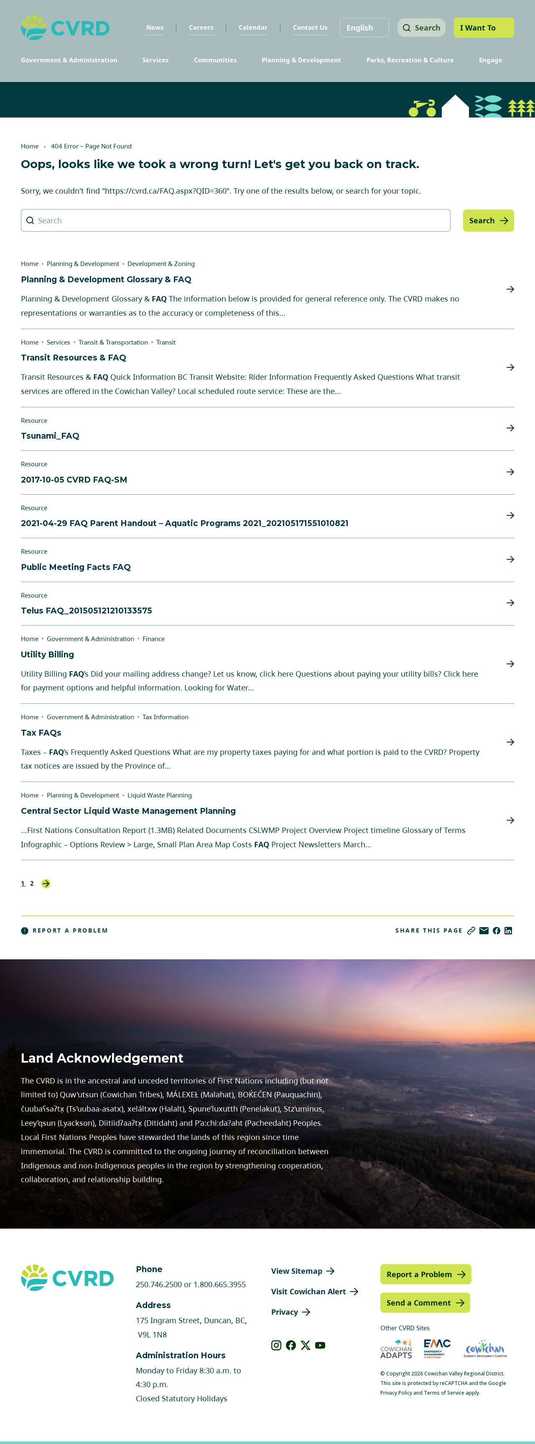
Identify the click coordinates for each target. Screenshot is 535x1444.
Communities (215, 60)
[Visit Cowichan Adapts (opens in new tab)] (396, 1348)
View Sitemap (296, 1271)
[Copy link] (471, 931)
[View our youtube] (320, 1345)
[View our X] (306, 1345)
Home (29, 146)
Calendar (250, 27)
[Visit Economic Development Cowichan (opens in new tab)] (485, 1348)
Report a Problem (65, 930)
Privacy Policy (396, 1392)
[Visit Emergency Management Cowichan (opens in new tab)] (437, 1348)
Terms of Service (444, 1392)
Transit (166, 342)
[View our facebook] (291, 1345)
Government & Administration (69, 60)
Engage (490, 60)
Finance (154, 638)
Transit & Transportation (113, 342)
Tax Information (166, 717)
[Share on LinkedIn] (508, 931)
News (151, 27)
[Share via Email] (484, 930)
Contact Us (307, 27)
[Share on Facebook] (496, 931)
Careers (198, 27)
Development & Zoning (161, 263)
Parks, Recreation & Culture (410, 60)
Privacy (284, 1312)
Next (46, 883)
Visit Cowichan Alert (308, 1291)
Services (155, 60)
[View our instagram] (276, 1345)
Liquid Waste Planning (159, 795)
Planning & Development (301, 60)
